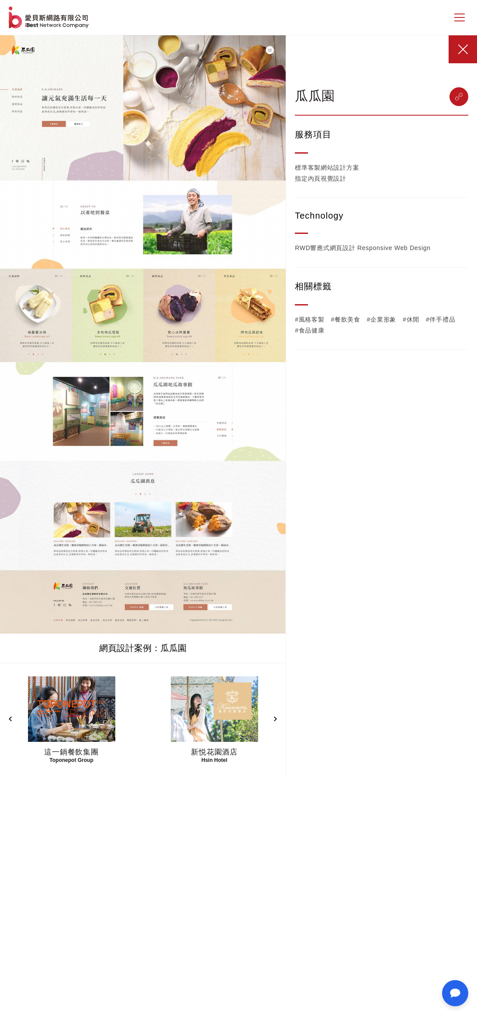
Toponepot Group (71, 760)
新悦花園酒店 (214, 752)
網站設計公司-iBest (49, 17)
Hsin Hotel (214, 760)
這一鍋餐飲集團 (71, 752)
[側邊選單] (459, 17)
